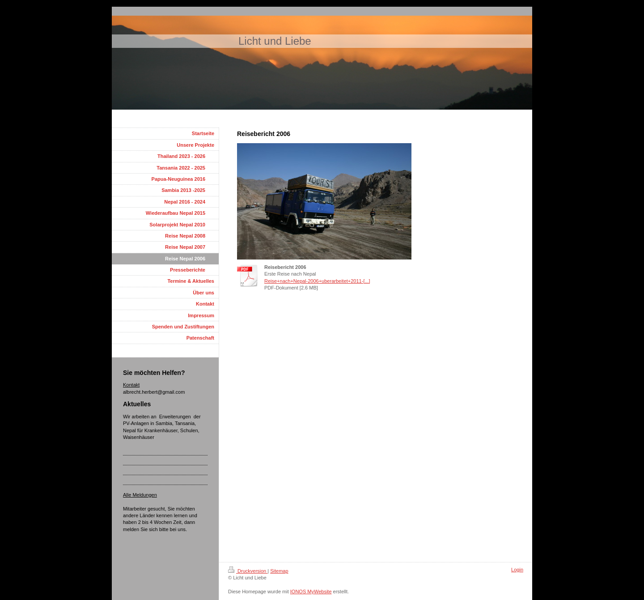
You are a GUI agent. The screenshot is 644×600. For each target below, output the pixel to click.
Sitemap (279, 571)
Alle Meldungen (140, 495)
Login (517, 569)
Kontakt (131, 384)
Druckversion (247, 571)
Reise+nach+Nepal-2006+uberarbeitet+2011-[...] (317, 281)
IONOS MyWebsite (311, 591)
